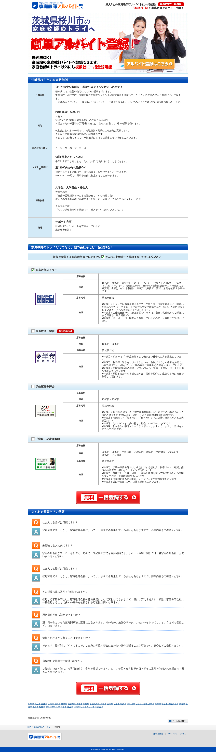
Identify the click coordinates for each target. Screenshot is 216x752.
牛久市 (123, 703)
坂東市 (35, 707)
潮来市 (158, 703)
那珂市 (182, 703)
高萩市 (103, 703)
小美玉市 (99, 707)
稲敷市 (42, 707)
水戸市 (31, 703)
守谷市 (164, 703)
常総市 (86, 703)
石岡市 (57, 703)
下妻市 (79, 703)
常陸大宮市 (173, 703)
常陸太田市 (95, 703)
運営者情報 (158, 734)
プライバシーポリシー (178, 734)
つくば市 (131, 703)
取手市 (117, 703)
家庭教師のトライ (44, 270)
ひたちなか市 (142, 703)
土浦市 (44, 703)
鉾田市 (77, 707)
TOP (29, 727)
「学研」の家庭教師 (45, 439)
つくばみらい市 (87, 707)
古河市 (51, 703)
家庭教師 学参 (52, 331)
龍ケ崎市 (72, 703)
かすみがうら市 (53, 707)
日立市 (37, 703)
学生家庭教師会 (43, 386)
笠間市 (110, 703)
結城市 (64, 703)
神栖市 (63, 707)
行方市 (70, 707)
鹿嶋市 (151, 703)
